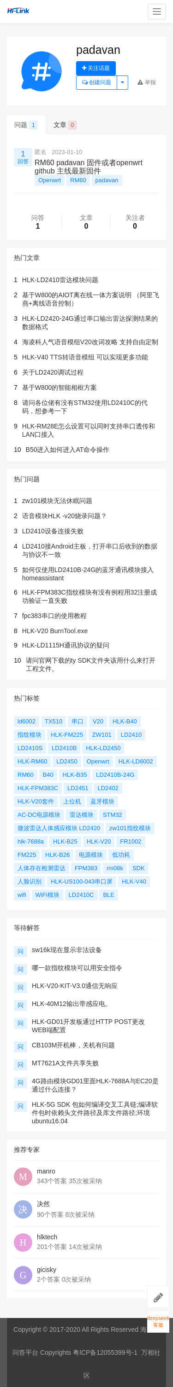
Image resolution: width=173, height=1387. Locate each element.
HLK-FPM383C (38, 788)
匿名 (41, 152)
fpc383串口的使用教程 (54, 615)
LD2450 (67, 761)
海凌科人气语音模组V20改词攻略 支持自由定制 (90, 342)
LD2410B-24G (115, 774)
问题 (26, 125)
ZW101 (102, 734)
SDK (138, 868)
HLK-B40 (125, 721)
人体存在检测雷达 (42, 868)
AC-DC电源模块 (39, 814)
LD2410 (131, 734)
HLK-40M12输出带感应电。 (72, 1003)
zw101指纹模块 (130, 828)
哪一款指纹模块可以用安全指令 (77, 967)
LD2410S (30, 748)
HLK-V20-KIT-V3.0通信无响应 (75, 985)
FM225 (27, 854)
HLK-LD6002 (136, 761)
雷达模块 (82, 814)
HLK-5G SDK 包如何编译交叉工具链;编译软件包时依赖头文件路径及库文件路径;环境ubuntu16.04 (95, 1113)
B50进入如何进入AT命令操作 (68, 449)
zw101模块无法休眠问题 (57, 500)
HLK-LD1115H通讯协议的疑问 (65, 645)
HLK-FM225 (67, 734)
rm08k (115, 868)
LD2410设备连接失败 (53, 531)
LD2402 (108, 788)
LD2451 (78, 788)
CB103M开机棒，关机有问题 (73, 1045)
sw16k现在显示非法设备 (67, 950)
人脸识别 (30, 881)
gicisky (46, 1269)
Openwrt (49, 180)
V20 (98, 721)
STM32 (112, 814)
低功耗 (121, 854)
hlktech (47, 1237)
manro (46, 1171)
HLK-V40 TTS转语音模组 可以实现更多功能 (85, 357)
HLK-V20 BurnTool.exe (55, 631)
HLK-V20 (99, 841)
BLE (108, 894)
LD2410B (64, 748)
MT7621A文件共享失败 (65, 1063)
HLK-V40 (134, 881)
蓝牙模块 (102, 801)
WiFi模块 (48, 894)
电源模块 (91, 854)
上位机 (72, 801)
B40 (48, 774)
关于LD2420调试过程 (53, 372)
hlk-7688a (31, 841)
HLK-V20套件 (36, 801)
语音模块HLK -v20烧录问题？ (64, 516)
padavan (107, 180)
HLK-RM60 (32, 761)
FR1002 (130, 841)
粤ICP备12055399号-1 (105, 1352)
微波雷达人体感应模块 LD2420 (59, 828)
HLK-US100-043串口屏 (82, 881)
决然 (43, 1204)
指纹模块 (30, 734)
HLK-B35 (75, 774)
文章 (65, 125)
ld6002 (27, 721)
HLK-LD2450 (103, 748)
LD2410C (81, 894)
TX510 (53, 721)
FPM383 (86, 868)
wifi (22, 894)
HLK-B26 (57, 854)
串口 (78, 721)
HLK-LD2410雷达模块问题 (60, 279)
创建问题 (96, 82)
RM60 (78, 180)
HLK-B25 (65, 841)
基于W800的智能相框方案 (59, 387)
